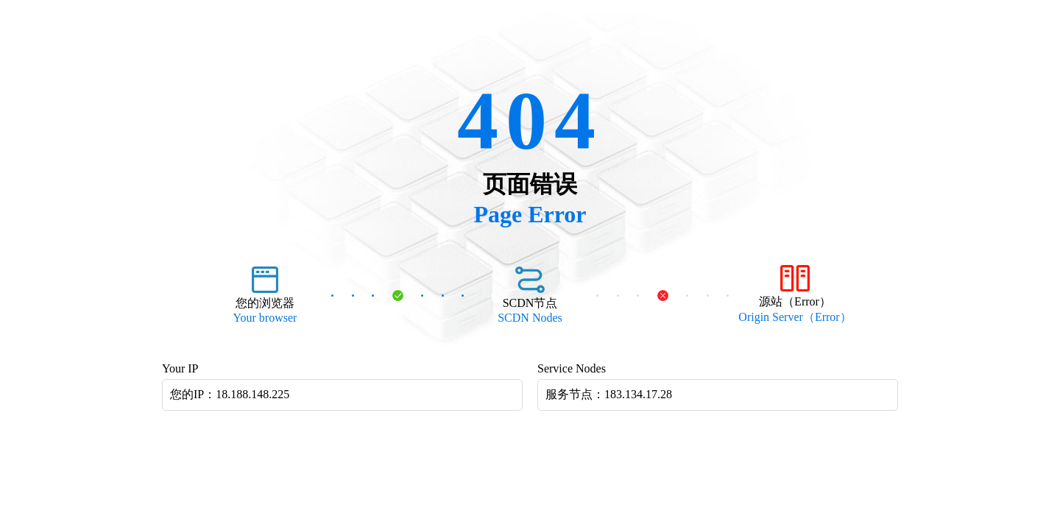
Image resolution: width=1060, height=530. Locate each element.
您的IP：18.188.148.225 (229, 394)
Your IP (180, 368)
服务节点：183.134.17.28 (608, 394)
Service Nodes (571, 368)
